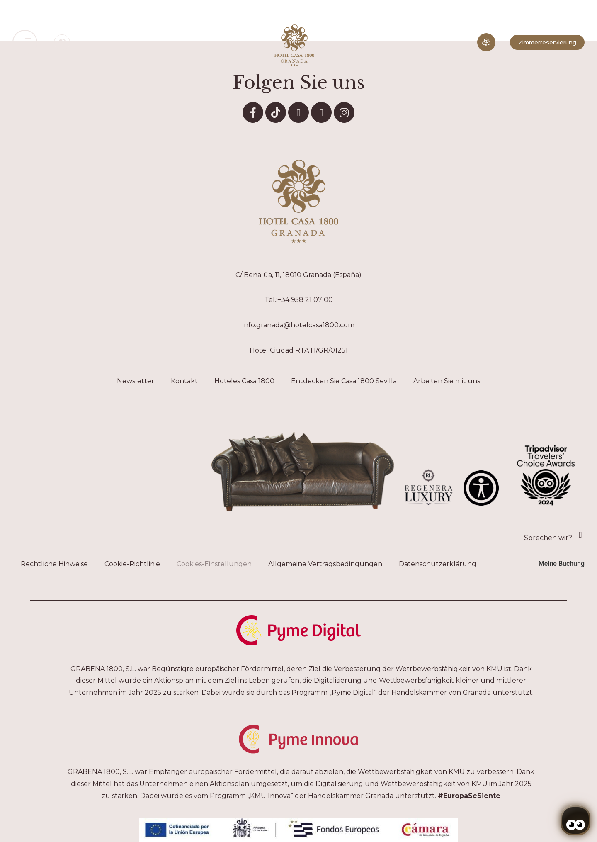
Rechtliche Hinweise (54, 564)
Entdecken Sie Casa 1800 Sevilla (344, 381)
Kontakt (184, 381)
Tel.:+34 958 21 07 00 (299, 300)
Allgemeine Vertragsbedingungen (325, 564)
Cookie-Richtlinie (132, 564)
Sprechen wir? (548, 538)
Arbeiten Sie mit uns (446, 381)
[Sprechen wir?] (580, 535)
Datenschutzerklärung (437, 564)
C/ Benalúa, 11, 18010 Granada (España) (298, 275)
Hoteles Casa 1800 (244, 381)
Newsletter (135, 381)
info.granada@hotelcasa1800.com (298, 325)
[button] (25, 42)
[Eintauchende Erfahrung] (486, 42)
